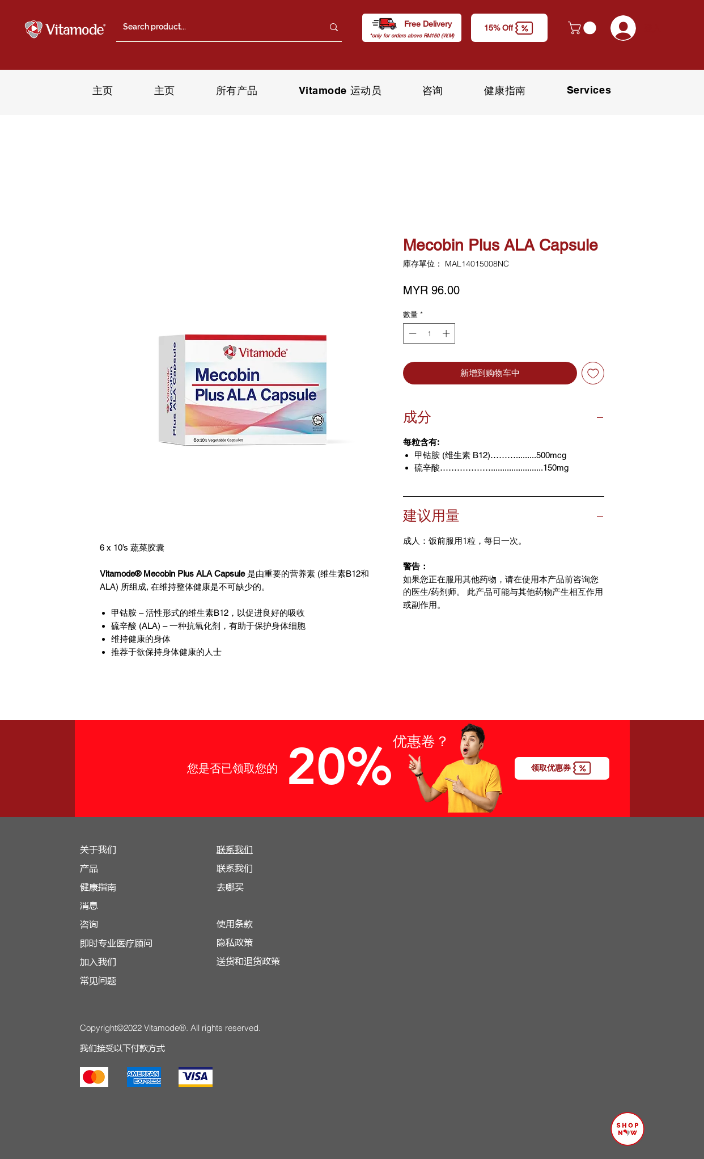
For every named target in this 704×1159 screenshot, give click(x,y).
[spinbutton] (429, 333)
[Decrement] (411, 333)
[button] (509, 28)
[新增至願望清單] (593, 373)
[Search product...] (214, 27)
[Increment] (447, 333)
